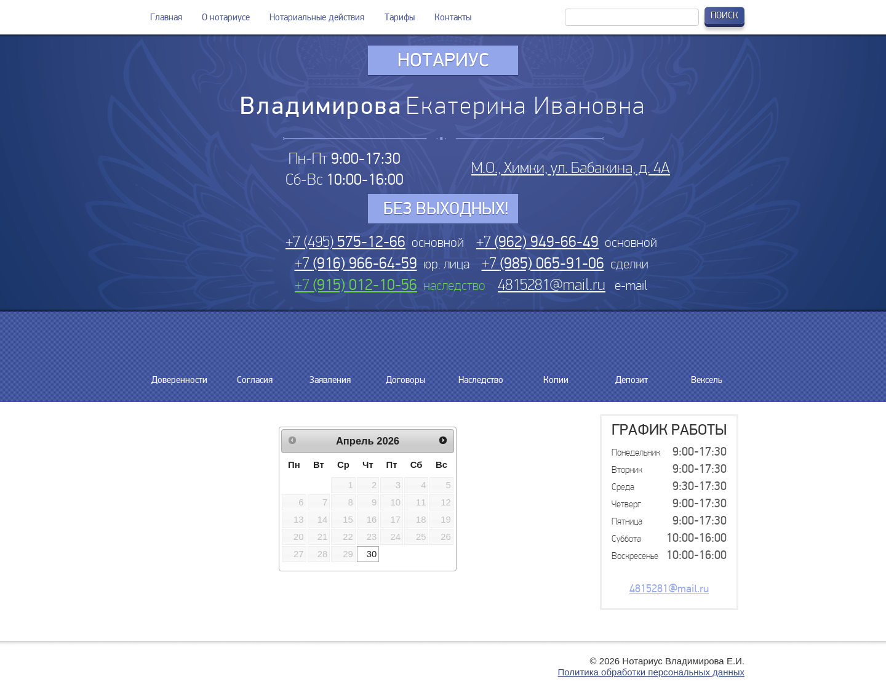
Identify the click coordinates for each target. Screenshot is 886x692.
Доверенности (179, 375)
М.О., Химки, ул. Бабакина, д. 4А (570, 167)
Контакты (452, 17)
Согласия (255, 375)
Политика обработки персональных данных (651, 672)
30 (372, 554)
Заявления (330, 375)
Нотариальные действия (316, 17)
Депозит (631, 375)
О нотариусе (226, 17)
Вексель (707, 375)
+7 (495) (345, 241)
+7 (537, 241)
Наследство (480, 375)
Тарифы (400, 17)
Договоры (405, 375)
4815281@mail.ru (551, 284)
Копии (556, 375)
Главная (166, 17)
